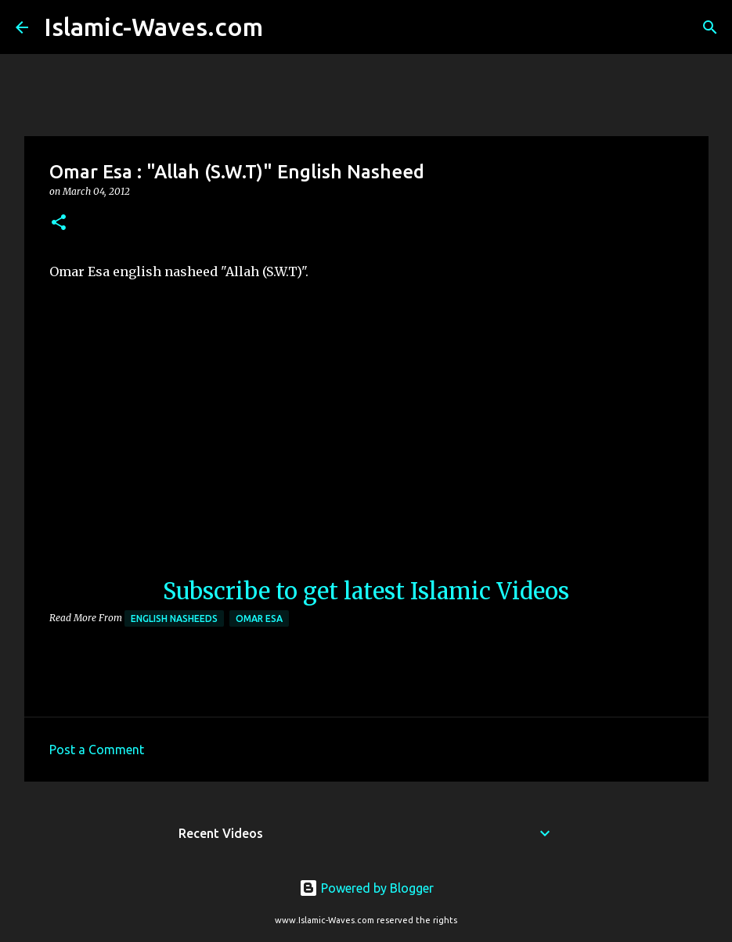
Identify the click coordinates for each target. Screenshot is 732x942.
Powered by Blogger (366, 888)
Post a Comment (96, 749)
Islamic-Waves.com (153, 27)
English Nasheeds (174, 618)
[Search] (285, 27)
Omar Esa (259, 618)
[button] (58, 223)
